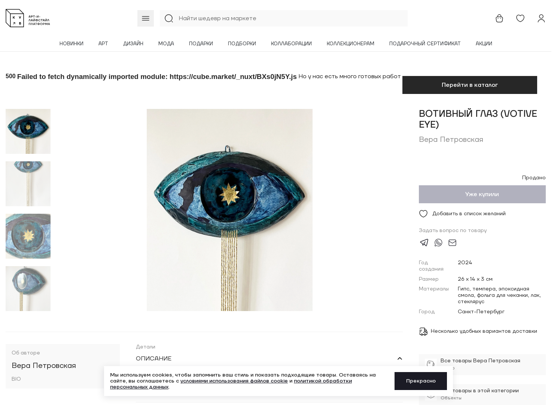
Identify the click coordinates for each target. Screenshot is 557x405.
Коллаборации (291, 44)
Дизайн (133, 44)
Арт (103, 44)
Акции (484, 44)
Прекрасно (421, 381)
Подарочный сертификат (425, 44)
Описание (153, 358)
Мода (166, 44)
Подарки (201, 44)
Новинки (71, 44)
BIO (16, 379)
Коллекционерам (350, 44)
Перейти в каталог (470, 85)
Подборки (242, 44)
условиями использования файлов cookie (234, 381)
